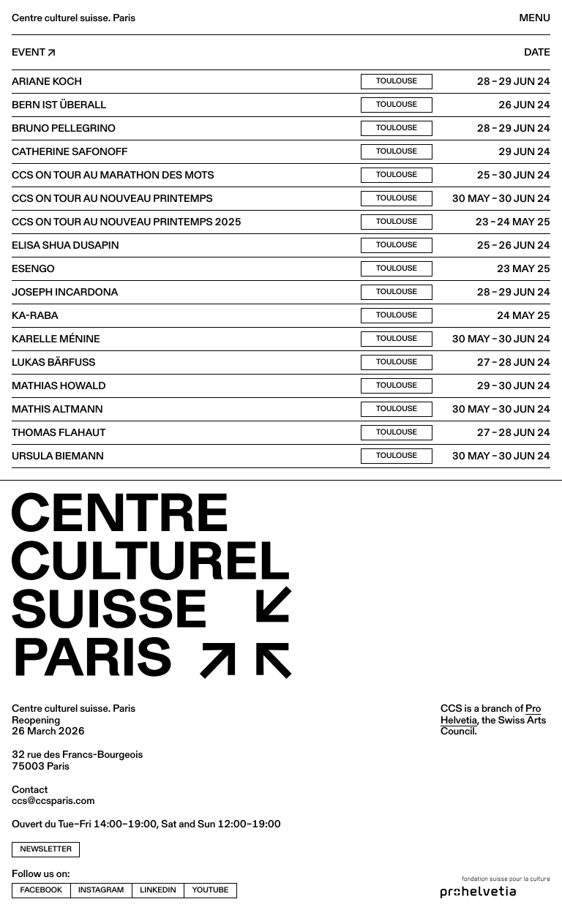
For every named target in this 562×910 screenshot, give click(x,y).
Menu (535, 17)
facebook (41, 889)
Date (537, 53)
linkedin (158, 889)
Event (28, 53)
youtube (210, 889)
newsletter (46, 848)
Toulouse (396, 80)
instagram (101, 889)
